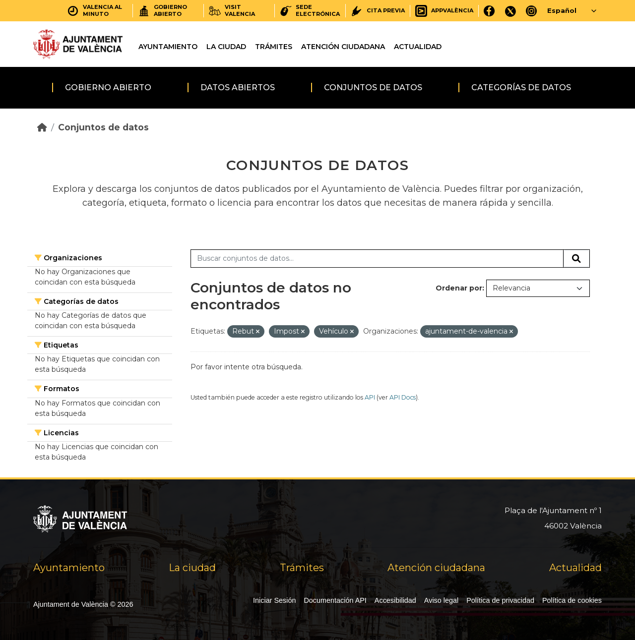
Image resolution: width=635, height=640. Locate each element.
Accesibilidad (395, 600)
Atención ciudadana (343, 46)
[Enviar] (576, 259)
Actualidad (418, 46)
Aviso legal (441, 600)
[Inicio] (42, 127)
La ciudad (226, 46)
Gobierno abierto (108, 87)
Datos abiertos (237, 87)
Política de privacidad (500, 600)
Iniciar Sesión (274, 600)
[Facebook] (489, 10)
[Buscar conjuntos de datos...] (377, 258)
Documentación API (335, 600)
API (370, 397)
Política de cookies (572, 600)
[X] (510, 10)
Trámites (273, 46)
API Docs (402, 397)
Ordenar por (459, 288)
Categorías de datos (521, 87)
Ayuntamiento (167, 46)
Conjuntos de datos (373, 87)
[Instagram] (531, 10)
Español (561, 10)
